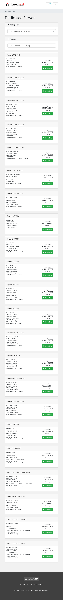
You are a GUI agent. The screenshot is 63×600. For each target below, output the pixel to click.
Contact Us (24, 584)
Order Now (47, 68)
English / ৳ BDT (31, 579)
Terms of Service (37, 584)
